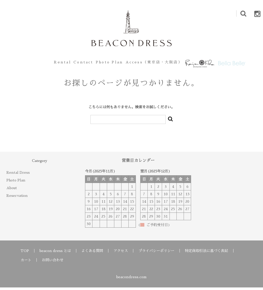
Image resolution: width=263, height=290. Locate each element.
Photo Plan (105, 63)
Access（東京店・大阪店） (155, 63)
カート (26, 262)
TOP (25, 253)
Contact (72, 63)
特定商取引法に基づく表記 (206, 253)
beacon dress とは (55, 253)
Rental (44, 63)
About (11, 190)
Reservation (17, 198)
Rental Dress (18, 175)
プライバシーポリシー (156, 253)
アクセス (121, 253)
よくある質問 (92, 253)
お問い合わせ (52, 262)
